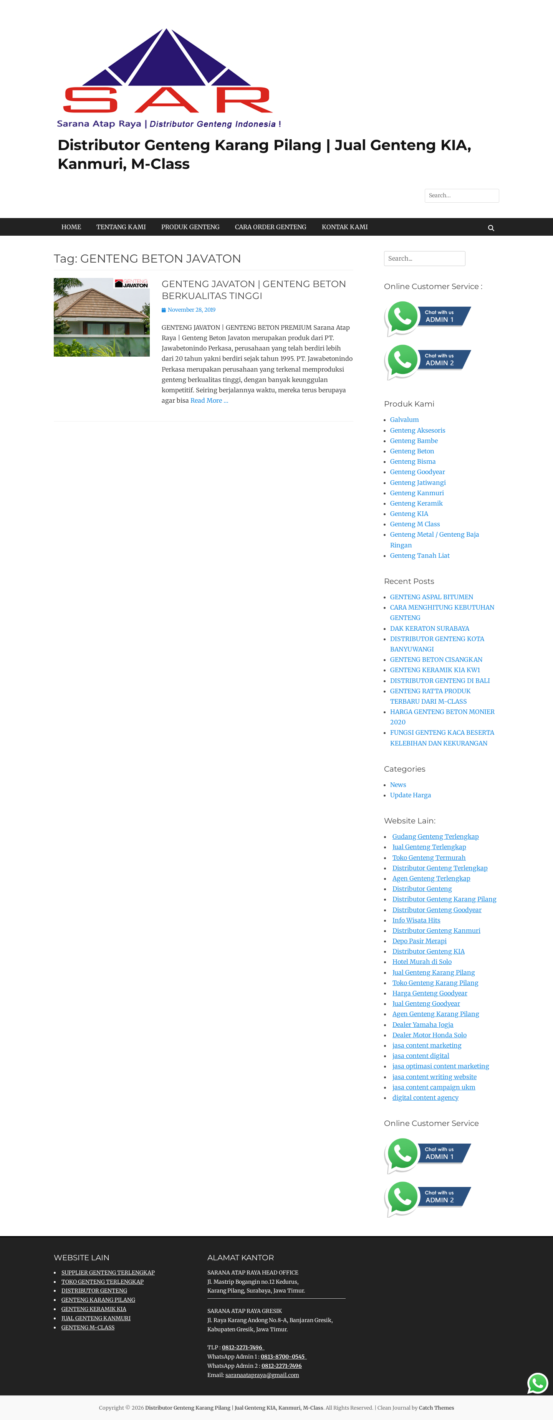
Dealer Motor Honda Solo (429, 1035)
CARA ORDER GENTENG (270, 227)
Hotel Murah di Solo (422, 961)
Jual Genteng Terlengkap (429, 847)
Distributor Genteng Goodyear (437, 910)
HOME (71, 227)
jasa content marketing (427, 1045)
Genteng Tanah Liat (420, 555)
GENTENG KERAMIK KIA (93, 1309)
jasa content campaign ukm (433, 1087)
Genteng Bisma (413, 461)
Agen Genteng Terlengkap (431, 878)
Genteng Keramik (416, 503)
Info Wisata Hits (416, 920)
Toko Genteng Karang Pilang (435, 983)
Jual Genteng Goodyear (426, 1003)
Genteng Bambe (414, 441)
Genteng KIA (409, 513)
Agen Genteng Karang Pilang (435, 1014)
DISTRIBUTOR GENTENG (94, 1290)
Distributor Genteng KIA (428, 951)
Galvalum (404, 419)
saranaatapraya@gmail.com (262, 1375)
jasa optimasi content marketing (440, 1066)
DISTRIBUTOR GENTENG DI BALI (440, 680)
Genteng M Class (415, 524)
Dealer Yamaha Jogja (423, 1024)
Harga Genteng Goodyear (429, 993)
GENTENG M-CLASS (87, 1327)
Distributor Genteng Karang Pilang (444, 899)
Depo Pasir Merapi (419, 941)
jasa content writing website (434, 1077)
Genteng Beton (412, 451)
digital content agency (425, 1097)
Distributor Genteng (422, 889)
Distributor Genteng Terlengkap (440, 868)
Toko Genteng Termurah (429, 857)
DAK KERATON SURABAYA (429, 628)
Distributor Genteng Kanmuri (436, 930)
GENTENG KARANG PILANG (98, 1299)
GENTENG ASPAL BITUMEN (431, 597)
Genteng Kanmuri (417, 493)
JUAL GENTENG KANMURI (96, 1318)
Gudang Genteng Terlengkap (435, 836)
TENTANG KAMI (121, 227)
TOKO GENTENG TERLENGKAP (102, 1281)
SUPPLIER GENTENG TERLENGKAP (108, 1272)
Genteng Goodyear (417, 472)
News (398, 785)
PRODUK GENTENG (190, 227)
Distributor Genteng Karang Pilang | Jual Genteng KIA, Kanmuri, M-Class (234, 1408)
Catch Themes (436, 1408)
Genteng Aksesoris (417, 430)
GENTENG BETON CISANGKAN (436, 659)
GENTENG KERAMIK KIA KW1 (435, 670)
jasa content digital (420, 1056)
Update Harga (410, 795)
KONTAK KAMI (345, 227)
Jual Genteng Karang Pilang (433, 972)
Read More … (209, 400)
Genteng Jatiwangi (418, 482)
